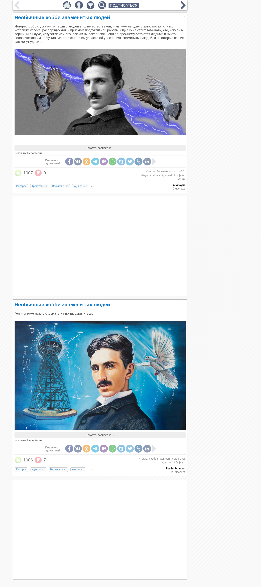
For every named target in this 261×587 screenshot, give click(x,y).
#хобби (181, 171)
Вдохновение (60, 186)
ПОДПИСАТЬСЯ (124, 5)
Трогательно (39, 186)
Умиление (78, 469)
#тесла (150, 171)
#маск (156, 175)
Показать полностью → (100, 148)
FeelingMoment (175, 468)
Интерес (21, 186)
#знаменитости (165, 171)
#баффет (180, 175)
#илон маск (178, 458)
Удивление (80, 186)
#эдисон (146, 175)
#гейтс (181, 179)
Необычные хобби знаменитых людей (62, 17)
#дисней (167, 175)
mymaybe (179, 185)
